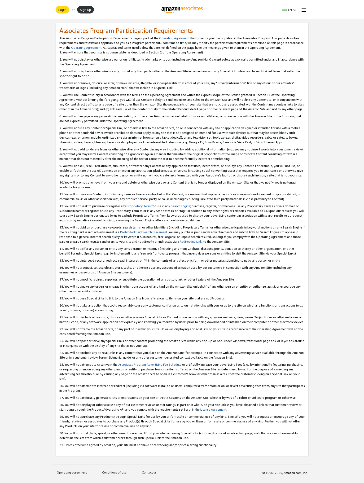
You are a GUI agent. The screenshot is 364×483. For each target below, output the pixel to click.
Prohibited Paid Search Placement (143, 232)
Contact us (149, 472)
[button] (289, 10)
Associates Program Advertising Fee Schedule (149, 364)
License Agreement (213, 409)
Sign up (85, 10)
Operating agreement (72, 472)
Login (62, 10)
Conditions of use (114, 472)
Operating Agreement (174, 38)
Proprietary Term (139, 206)
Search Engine (180, 206)
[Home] (182, 9)
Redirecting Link (191, 241)
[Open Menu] (303, 9)
